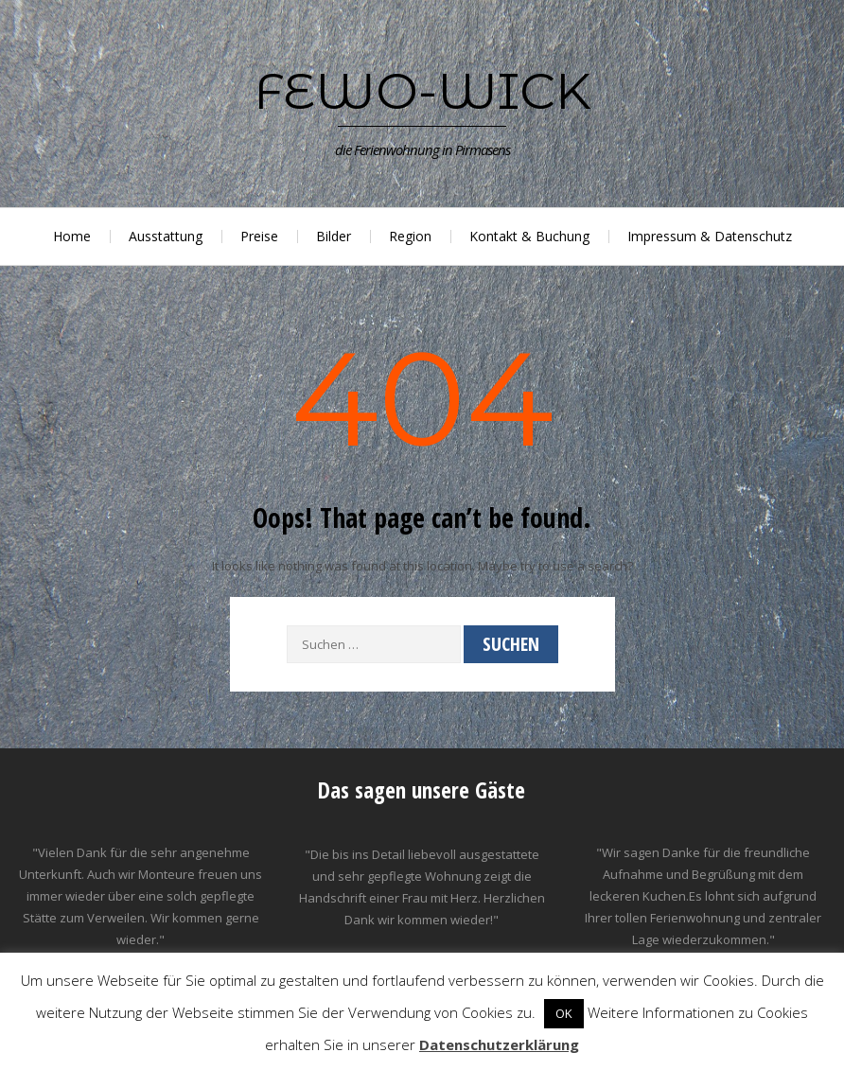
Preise (259, 236)
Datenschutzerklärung (499, 1044)
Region (410, 236)
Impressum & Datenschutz (709, 236)
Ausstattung (165, 236)
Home (72, 236)
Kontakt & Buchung (529, 236)
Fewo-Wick (422, 91)
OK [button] (563, 1013)
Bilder (333, 236)
